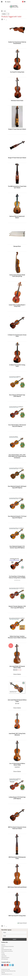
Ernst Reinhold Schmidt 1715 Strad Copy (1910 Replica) (17, 517)
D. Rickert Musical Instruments (7, 946)
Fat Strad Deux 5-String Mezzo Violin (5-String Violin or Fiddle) (17, 577)
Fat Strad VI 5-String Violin (17, 72)
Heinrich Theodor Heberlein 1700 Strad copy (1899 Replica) (17, 607)
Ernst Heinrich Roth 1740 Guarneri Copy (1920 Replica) (17, 425)
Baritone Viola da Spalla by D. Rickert (17, 217)
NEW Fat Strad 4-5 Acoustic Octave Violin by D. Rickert (17, 827)
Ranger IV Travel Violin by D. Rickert (17, 157)
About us (3, 944)
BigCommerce (9, 974)
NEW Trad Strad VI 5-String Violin (17, 915)
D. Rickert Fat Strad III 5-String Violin (17, 365)
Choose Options (17, 674)
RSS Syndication (4, 959)
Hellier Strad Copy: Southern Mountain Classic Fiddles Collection (17, 637)
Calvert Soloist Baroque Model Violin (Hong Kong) (17, 275)
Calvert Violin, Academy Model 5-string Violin (17, 305)
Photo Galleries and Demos (7, 951)
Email (2, 948)
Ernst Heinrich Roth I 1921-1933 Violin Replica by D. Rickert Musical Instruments (17, 456)
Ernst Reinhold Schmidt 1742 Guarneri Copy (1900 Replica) (17, 547)
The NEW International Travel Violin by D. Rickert (17, 187)
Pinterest (5, 965)
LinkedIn (13, 965)
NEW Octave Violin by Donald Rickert (17, 887)
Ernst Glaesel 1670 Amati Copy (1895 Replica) (17, 395)
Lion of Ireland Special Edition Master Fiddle (17, 764)
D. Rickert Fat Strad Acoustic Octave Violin (17, 335)
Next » (6, 19)
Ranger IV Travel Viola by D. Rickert (17, 129)
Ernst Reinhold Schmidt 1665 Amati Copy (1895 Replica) (17, 487)
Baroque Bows (17, 246)
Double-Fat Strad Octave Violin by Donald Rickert (17, 42)
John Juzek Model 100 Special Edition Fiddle (17, 667)
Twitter (10, 965)
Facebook (2, 965)
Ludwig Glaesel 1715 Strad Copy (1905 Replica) (17, 797)
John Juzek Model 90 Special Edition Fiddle (17, 700)
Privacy (2, 952)
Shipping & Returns (5, 957)
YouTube (3, 954)
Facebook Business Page (6, 949)
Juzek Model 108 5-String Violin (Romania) (17, 734)
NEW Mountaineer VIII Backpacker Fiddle (17, 857)
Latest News (3, 955)
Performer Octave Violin (17, 100)
